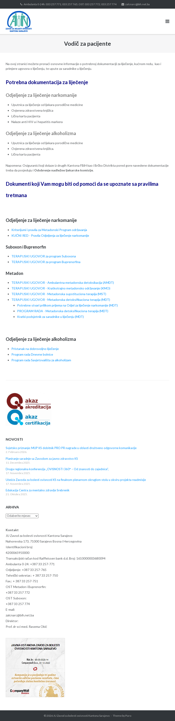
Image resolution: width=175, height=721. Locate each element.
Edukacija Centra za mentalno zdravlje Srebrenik (37, 490)
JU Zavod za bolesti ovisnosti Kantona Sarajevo (81, 715)
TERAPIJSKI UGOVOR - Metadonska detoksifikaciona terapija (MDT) (60, 299)
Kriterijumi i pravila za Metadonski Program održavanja (49, 230)
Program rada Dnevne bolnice (32, 354)
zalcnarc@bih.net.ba (137, 4)
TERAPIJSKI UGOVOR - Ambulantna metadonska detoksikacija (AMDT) (62, 282)
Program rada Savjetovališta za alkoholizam (41, 360)
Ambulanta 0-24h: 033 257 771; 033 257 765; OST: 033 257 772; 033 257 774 (70, 4)
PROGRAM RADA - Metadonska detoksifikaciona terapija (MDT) (62, 311)
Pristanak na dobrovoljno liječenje (35, 349)
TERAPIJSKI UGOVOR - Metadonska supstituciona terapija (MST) (58, 294)
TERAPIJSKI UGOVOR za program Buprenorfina (45, 262)
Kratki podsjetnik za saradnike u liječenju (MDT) (50, 317)
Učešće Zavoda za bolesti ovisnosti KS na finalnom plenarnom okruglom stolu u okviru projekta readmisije (76, 480)
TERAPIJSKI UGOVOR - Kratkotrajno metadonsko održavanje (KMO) (60, 288)
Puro (128, 715)
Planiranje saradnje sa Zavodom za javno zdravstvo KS (42, 458)
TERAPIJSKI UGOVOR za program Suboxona (43, 256)
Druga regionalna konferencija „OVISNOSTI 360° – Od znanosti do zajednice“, (57, 469)
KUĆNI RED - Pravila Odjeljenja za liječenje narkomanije (50, 235)
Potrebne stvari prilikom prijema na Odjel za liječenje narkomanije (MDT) (67, 305)
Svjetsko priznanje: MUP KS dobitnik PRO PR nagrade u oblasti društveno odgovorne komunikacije (71, 448)
